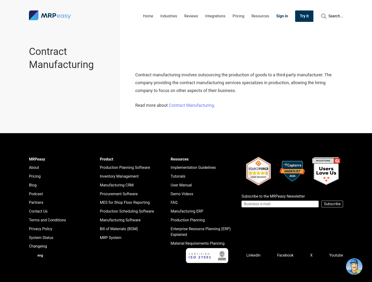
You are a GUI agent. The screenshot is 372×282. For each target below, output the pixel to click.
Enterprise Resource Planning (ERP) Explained (201, 232)
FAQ (174, 202)
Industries (168, 16)
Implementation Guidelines (193, 167)
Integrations (215, 16)
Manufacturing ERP (187, 211)
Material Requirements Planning (197, 243)
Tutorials (178, 176)
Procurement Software (119, 194)
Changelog (38, 246)
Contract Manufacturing (191, 105)
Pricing (238, 16)
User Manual (181, 185)
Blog (33, 185)
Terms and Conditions (47, 220)
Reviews (191, 16)
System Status (41, 237)
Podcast (36, 194)
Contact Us (38, 211)
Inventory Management (119, 176)
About (34, 167)
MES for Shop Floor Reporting (125, 202)
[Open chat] (354, 266)
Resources (260, 16)
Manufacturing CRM (117, 185)
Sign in (282, 16)
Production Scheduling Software (127, 211)
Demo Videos (182, 194)
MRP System (110, 237)
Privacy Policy (40, 229)
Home (148, 16)
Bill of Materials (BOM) (119, 229)
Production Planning (188, 220)
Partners (36, 202)
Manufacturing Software (120, 220)
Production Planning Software (125, 167)
